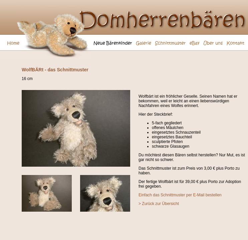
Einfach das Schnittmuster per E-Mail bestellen (180, 195)
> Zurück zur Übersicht (159, 203)
